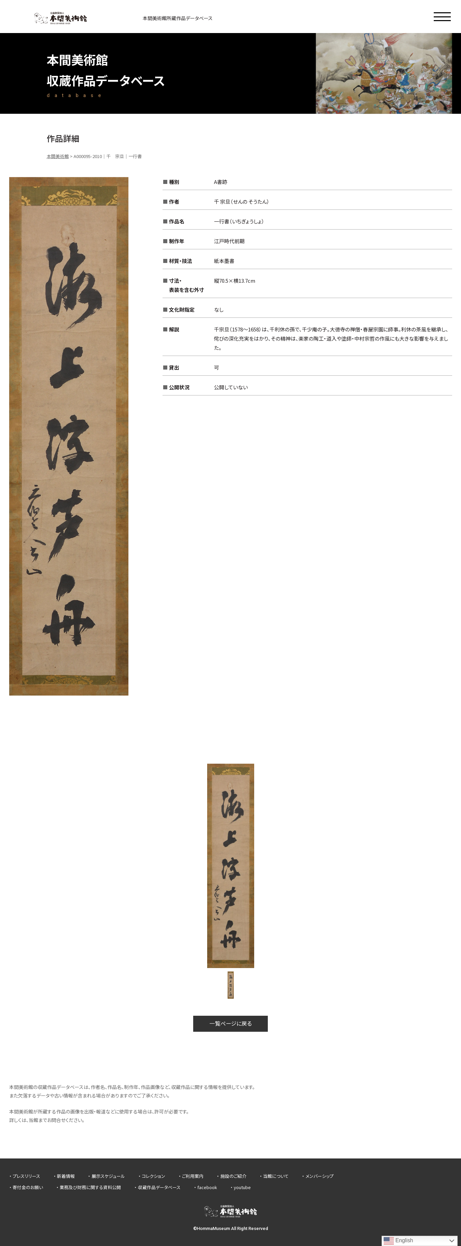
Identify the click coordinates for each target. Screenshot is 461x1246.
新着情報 (66, 1176)
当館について (276, 1176)
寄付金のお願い (28, 1187)
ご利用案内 (192, 1176)
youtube (242, 1187)
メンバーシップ (320, 1176)
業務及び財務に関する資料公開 (90, 1187)
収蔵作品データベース (159, 1187)
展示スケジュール (108, 1176)
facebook (207, 1187)
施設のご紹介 (233, 1176)
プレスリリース (26, 1176)
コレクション (153, 1176)
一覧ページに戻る (231, 1023)
